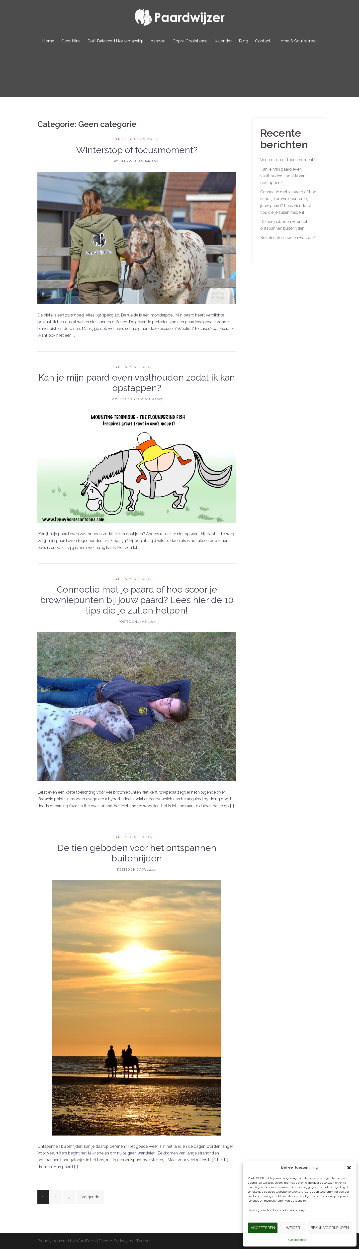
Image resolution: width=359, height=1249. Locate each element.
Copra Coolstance (190, 40)
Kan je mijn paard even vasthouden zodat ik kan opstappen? (136, 382)
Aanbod (158, 40)
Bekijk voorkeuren (330, 1228)
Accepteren (263, 1228)
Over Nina (71, 40)
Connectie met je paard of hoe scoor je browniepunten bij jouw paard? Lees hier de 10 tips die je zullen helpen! (137, 600)
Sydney (121, 1241)
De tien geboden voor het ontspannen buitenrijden (136, 852)
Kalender (223, 40)
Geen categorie (137, 139)
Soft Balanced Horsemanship (116, 40)
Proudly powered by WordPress (66, 1241)
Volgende (90, 1197)
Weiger (293, 1228)
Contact (262, 40)
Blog (243, 40)
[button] (349, 1167)
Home (48, 40)
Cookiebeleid (297, 1240)
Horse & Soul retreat (297, 40)
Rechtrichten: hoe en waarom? (288, 237)
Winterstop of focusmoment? (137, 150)
